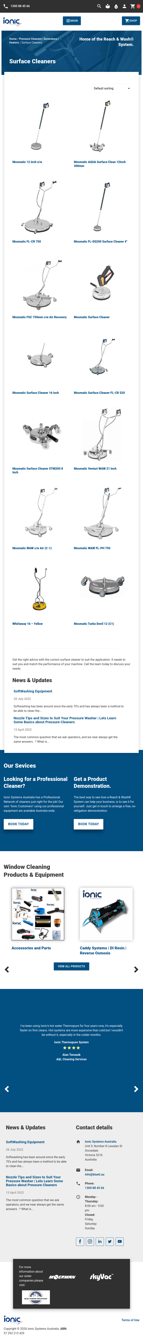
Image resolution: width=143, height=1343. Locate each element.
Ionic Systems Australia (100, 1141)
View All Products (71, 966)
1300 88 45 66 (94, 1188)
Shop (131, 20)
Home (13, 39)
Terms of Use (130, 1320)
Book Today (18, 824)
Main (72, 20)
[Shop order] (111, 88)
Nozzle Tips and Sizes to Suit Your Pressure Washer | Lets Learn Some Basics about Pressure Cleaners (65, 720)
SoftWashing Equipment (33, 691)
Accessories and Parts (31, 948)
